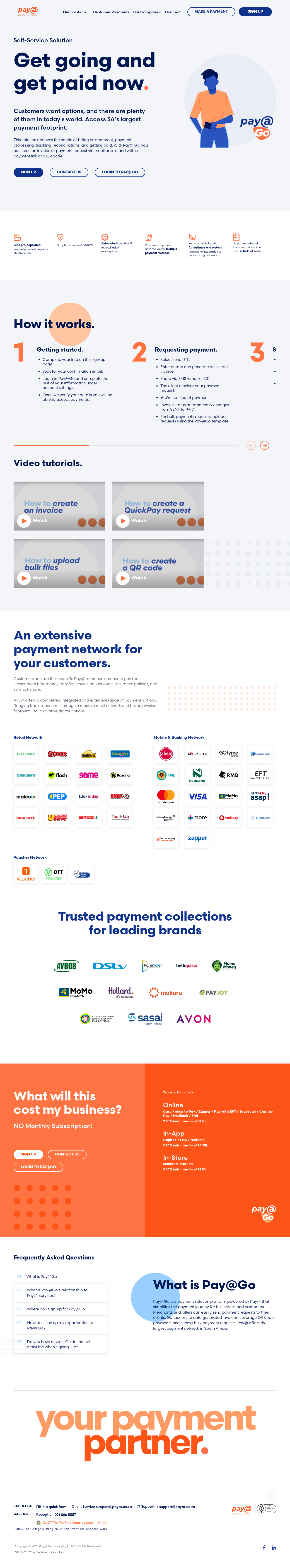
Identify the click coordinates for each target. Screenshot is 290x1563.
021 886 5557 (65, 1514)
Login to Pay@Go (38, 1167)
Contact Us (69, 172)
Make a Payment (211, 12)
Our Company (145, 12)
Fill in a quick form (51, 1507)
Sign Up (255, 12)
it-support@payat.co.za (175, 1507)
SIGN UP (28, 1154)
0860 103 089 (97, 1523)
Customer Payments (111, 12)
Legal (63, 1552)
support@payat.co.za (114, 1507)
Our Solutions (74, 12)
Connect (173, 12)
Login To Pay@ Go (120, 172)
